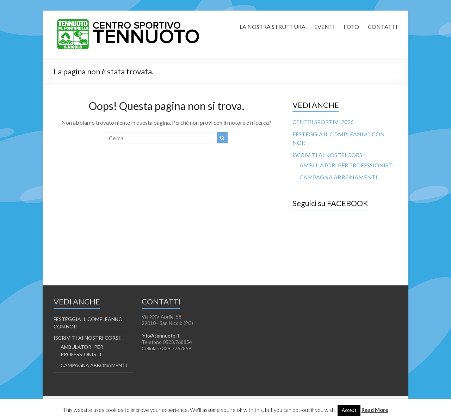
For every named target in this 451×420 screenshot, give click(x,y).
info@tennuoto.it (161, 336)
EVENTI (324, 26)
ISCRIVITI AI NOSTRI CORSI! (329, 155)
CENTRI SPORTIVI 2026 (323, 121)
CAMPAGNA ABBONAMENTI (338, 177)
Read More (375, 410)
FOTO (351, 26)
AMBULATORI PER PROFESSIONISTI (346, 165)
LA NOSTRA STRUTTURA (272, 26)
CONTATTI (382, 26)
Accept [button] (349, 410)
